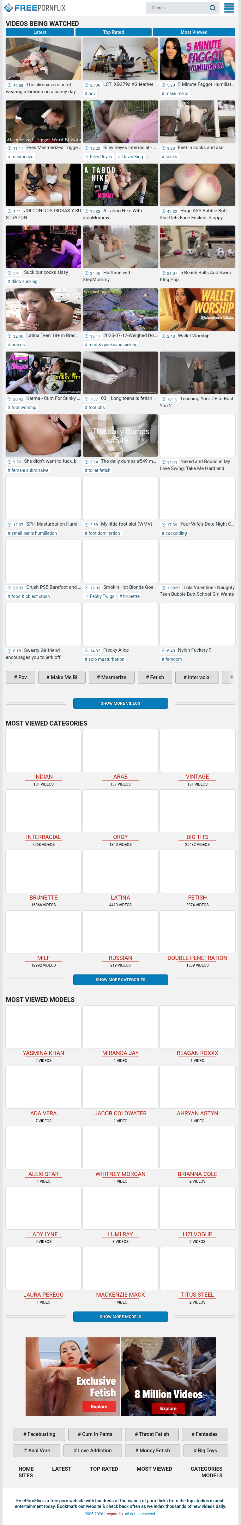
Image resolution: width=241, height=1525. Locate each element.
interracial (199, 677)
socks (170, 156)
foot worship (23, 407)
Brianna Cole (197, 1151)
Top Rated (113, 32)
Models (212, 1475)
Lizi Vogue (197, 1212)
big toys (207, 1451)
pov (91, 93)
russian (120, 936)
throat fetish (153, 1434)
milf (43, 936)
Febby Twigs (101, 596)
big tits (197, 815)
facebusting (41, 1434)
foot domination (103, 533)
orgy (120, 815)
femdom (173, 659)
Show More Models (120, 1316)
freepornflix (114, 1514)
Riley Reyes (100, 156)
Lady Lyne (43, 1212)
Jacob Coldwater (120, 1091)
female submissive (29, 470)
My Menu (229, 7)
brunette (131, 596)
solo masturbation (105, 659)
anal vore (38, 1451)
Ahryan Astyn (197, 1091)
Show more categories (120, 979)
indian (43, 754)
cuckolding (175, 533)
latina (120, 875)
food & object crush (30, 596)
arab (120, 754)
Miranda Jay (120, 1031)
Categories (207, 1469)
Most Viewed (194, 32)
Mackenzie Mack (120, 1272)
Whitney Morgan (120, 1151)
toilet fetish (99, 470)
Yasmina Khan (43, 1031)
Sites (25, 1475)
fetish (156, 677)
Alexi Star (43, 1151)
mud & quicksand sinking (112, 344)
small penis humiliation (33, 533)
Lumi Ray (120, 1212)
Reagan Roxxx (197, 1031)
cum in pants (96, 1434)
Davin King (132, 156)
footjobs (96, 407)
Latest (39, 32)
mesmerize (21, 156)
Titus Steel (197, 1272)
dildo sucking (24, 281)
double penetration (197, 936)
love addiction (94, 1451)
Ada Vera (43, 1091)
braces (17, 344)
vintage (197, 754)
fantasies (206, 1434)
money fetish (154, 1451)
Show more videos (120, 703)
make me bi (176, 93)
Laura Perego (43, 1272)
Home (34, 5)
